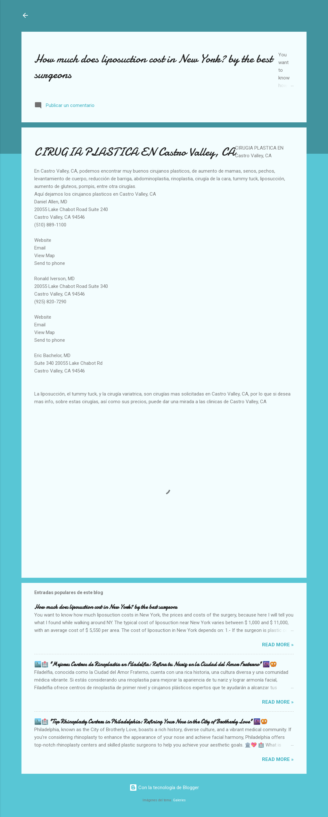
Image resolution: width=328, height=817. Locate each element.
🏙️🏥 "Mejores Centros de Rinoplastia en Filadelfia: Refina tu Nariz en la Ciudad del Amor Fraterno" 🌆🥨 (155, 664)
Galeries (179, 800)
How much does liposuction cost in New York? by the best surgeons (105, 607)
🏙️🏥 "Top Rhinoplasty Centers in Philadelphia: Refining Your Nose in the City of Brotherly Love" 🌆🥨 (150, 722)
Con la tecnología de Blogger (164, 787)
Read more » (278, 645)
